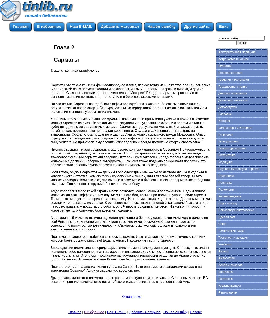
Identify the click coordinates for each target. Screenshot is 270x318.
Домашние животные (233, 100)
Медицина (225, 162)
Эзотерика (225, 278)
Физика (223, 251)
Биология (224, 66)
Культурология (228, 141)
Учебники (224, 244)
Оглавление (131, 296)
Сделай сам (226, 217)
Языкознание (227, 292)
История (224, 121)
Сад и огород (227, 203)
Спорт (222, 224)
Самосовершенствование (236, 210)
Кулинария (225, 134)
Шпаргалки (226, 272)
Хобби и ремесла (230, 265)
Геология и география (233, 79)
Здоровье (225, 114)
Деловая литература (232, 93)
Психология (226, 189)
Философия (226, 258)
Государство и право (232, 86)
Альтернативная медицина (237, 52)
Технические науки (231, 230)
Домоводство (227, 107)
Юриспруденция (229, 285)
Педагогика (226, 175)
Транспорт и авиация (233, 237)
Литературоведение (232, 148)
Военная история (230, 72)
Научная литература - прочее (238, 169)
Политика (225, 182)
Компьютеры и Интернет (235, 127)
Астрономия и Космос (233, 59)
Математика (226, 155)
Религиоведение (229, 196)
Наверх (196, 312)
